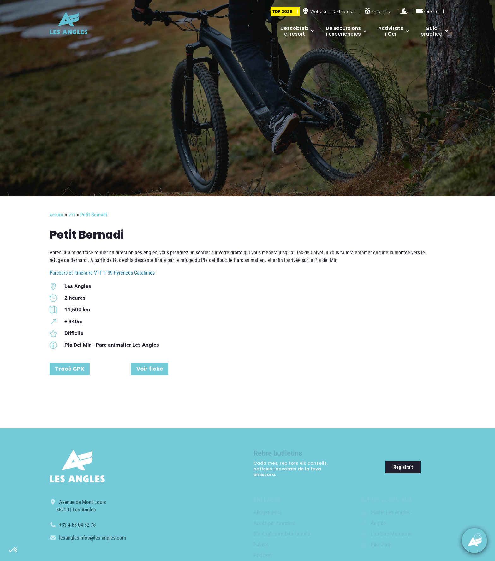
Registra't (403, 467)
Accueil (57, 215)
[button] (13, 550)
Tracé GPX (69, 369)
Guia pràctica (431, 31)
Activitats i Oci (390, 31)
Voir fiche (149, 369)
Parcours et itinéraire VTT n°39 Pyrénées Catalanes (102, 273)
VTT (72, 215)
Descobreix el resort (294, 31)
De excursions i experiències (343, 31)
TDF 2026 (282, 12)
